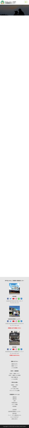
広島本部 (14, 409)
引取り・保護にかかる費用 (14, 375)
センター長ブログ (14, 417)
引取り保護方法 (14, 377)
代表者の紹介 (14, 402)
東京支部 (14, 413)
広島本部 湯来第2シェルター (14, 411)
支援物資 (14, 386)
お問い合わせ (14, 419)
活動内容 (14, 399)
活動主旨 (14, 397)
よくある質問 (14, 367)
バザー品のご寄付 (14, 388)
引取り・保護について (14, 373)
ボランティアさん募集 (14, 390)
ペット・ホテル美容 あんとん (14, 415)
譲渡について (14, 365)
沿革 (14, 400)
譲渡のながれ (14, 364)
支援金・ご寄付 (14, 385)
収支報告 (14, 406)
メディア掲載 (14, 404)
